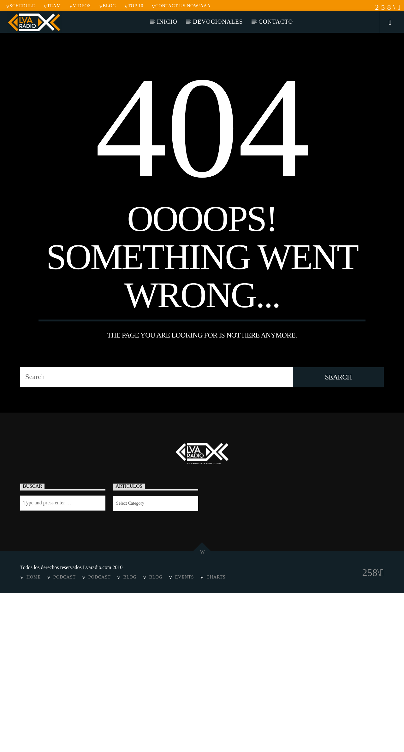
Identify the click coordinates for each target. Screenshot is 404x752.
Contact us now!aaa (181, 5)
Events (184, 735)
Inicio (167, 21)
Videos (80, 5)
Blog (107, 5)
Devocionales (218, 21)
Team (52, 5)
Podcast (64, 735)
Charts (215, 735)
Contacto (275, 21)
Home (34, 735)
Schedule (20, 5)
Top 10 (133, 5)
